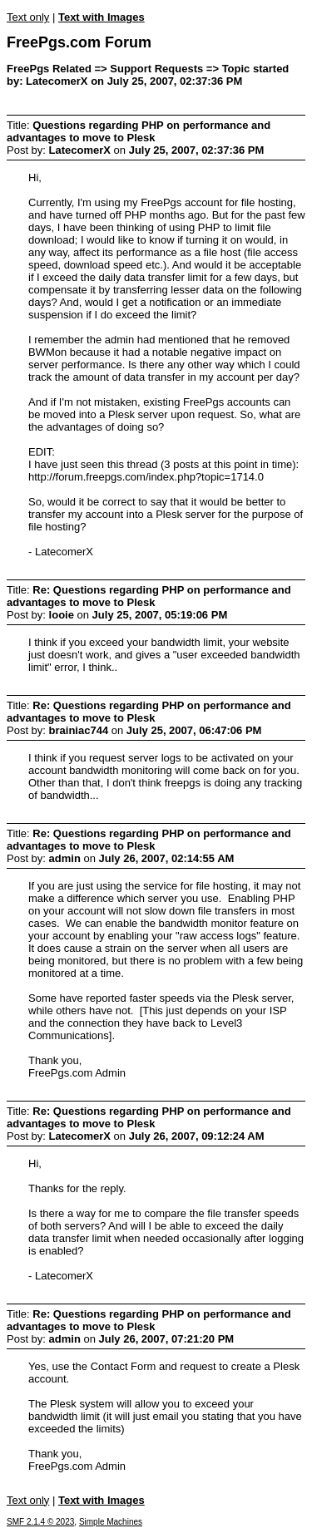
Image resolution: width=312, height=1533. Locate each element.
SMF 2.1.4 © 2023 (40, 1521)
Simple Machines (110, 1521)
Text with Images (101, 17)
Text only (28, 17)
